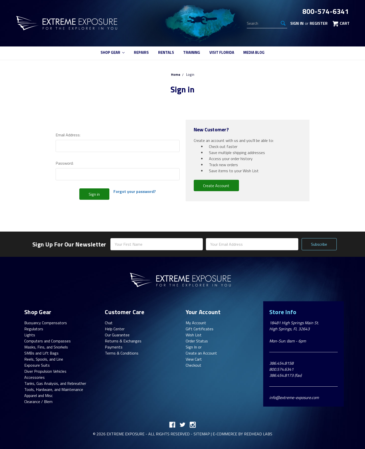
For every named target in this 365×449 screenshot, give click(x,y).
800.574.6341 (281, 369)
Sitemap (201, 434)
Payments (114, 347)
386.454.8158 (281, 363)
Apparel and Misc (38, 395)
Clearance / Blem (38, 401)
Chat (109, 323)
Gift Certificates (199, 329)
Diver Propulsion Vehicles (45, 371)
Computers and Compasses (47, 341)
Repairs (141, 52)
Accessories (34, 377)
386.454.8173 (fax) (285, 375)
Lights (29, 335)
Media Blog (253, 52)
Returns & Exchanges (123, 341)
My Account (196, 323)
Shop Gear (113, 52)
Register (319, 23)
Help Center (115, 329)
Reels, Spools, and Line (43, 359)
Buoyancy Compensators (45, 323)
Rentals (166, 52)
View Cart (194, 359)
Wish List (194, 335)
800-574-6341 (325, 11)
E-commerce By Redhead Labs (242, 434)
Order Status (197, 341)
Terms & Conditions (121, 353)
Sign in (297, 23)
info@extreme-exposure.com (294, 397)
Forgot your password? (134, 191)
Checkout (193, 365)
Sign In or (194, 347)
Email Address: (68, 135)
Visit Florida (221, 52)
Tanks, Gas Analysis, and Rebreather (55, 383)
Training (191, 52)
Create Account (216, 186)
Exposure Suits (37, 365)
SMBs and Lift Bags (41, 353)
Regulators (33, 329)
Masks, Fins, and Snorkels (46, 347)
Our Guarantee (117, 335)
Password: (65, 163)
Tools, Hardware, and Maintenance (53, 389)
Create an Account (201, 353)
